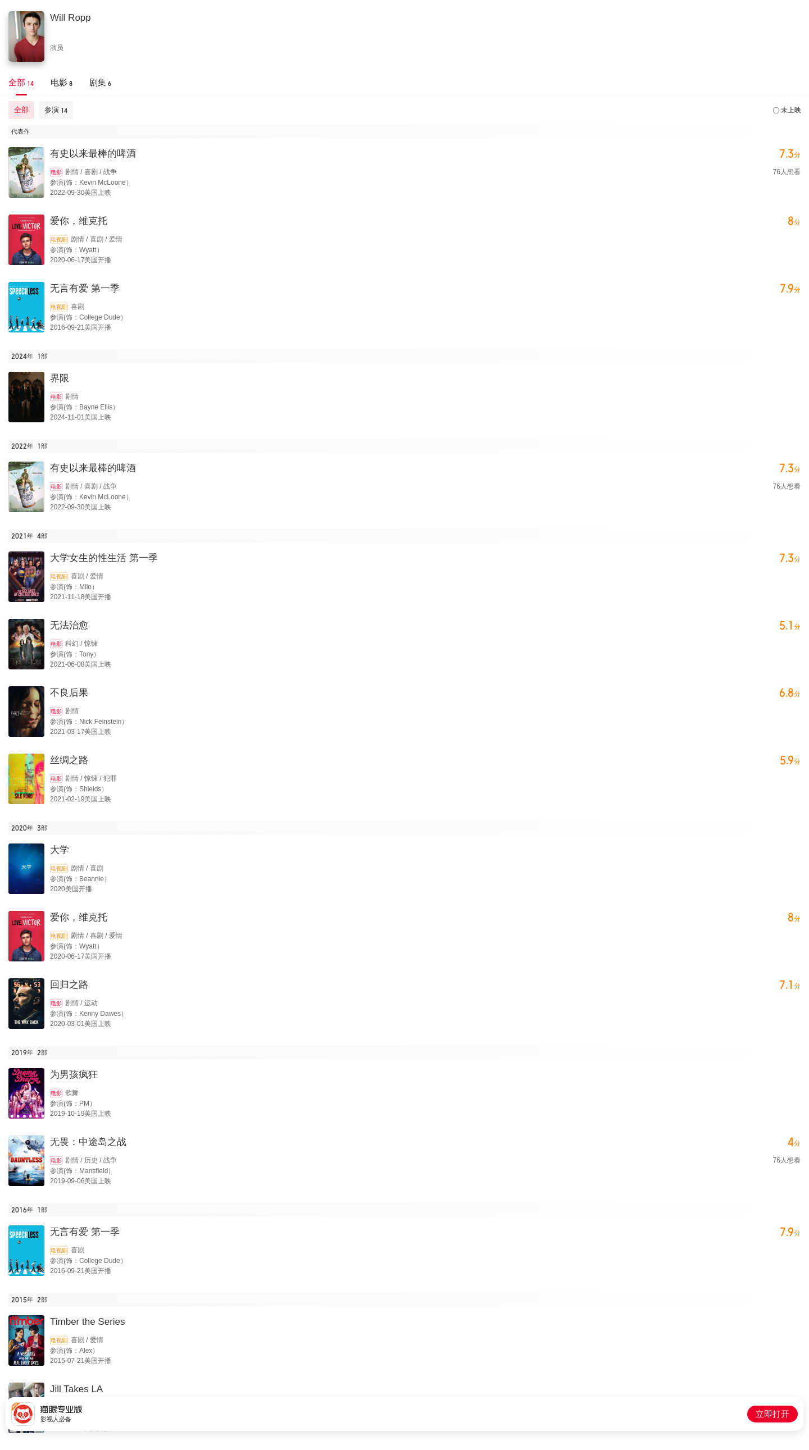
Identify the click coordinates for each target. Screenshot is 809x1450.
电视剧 (59, 239)
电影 (56, 172)
